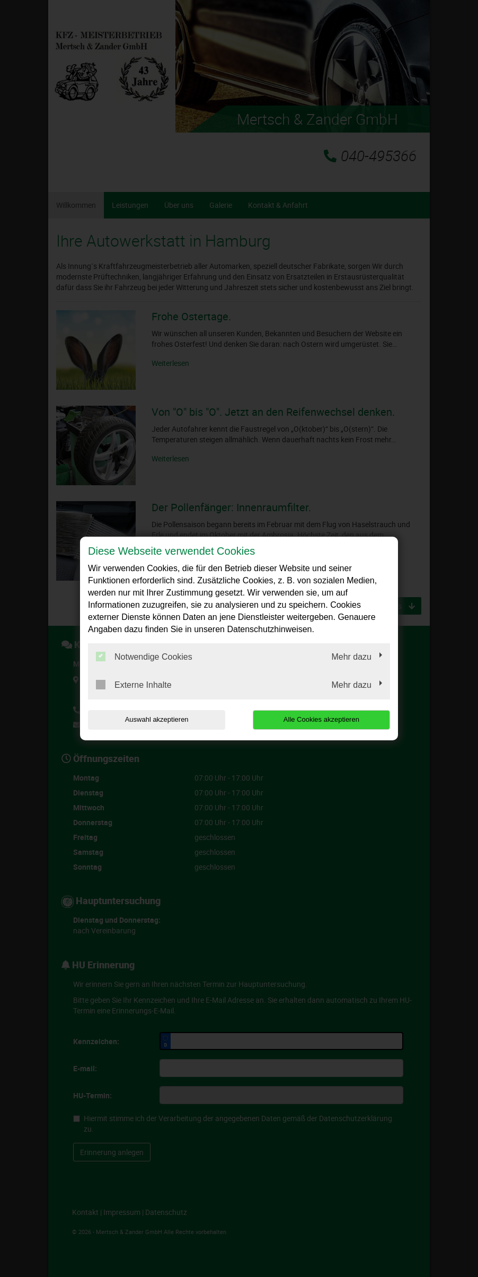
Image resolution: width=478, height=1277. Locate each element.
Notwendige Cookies (144, 656)
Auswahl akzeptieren (156, 719)
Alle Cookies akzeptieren (322, 719)
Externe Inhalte (134, 684)
